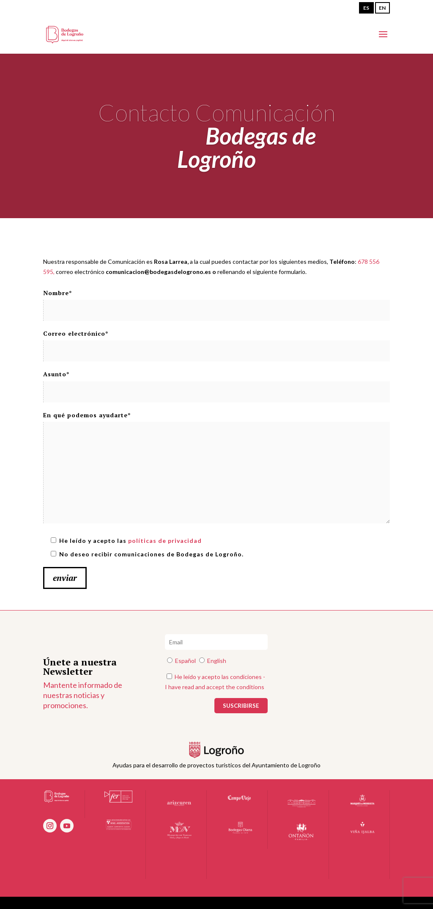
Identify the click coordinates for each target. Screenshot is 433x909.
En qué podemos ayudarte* (216, 468)
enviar (65, 577)
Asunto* (216, 383)
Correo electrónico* (216, 342)
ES (366, 8)
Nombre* (216, 302)
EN (382, 8)
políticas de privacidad (165, 540)
